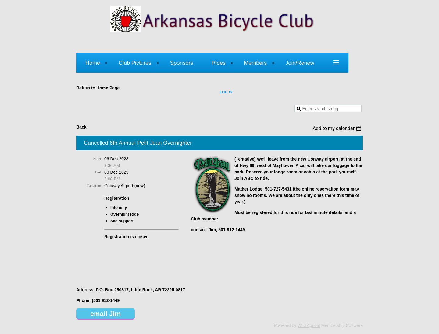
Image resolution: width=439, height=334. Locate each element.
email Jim (105, 314)
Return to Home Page (98, 87)
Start (97, 159)
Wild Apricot (309, 325)
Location (94, 185)
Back (81, 127)
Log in (226, 92)
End (98, 172)
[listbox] (337, 128)
